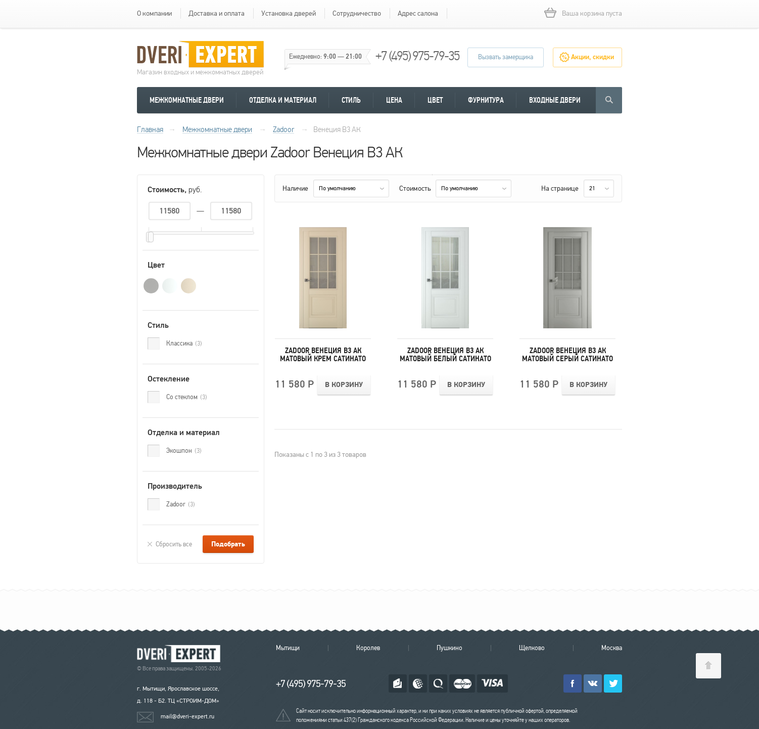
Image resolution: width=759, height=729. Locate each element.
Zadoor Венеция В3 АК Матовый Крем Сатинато (323, 355)
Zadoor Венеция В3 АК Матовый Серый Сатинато (567, 355)
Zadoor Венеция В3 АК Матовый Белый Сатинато (445, 355)
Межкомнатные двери (187, 100)
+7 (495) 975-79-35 (417, 56)
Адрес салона (418, 13)
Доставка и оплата (216, 13)
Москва (611, 648)
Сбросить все (174, 544)
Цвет (435, 100)
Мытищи (288, 648)
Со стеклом (186, 397)
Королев (368, 648)
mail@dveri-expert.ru (187, 716)
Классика (184, 343)
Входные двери (555, 100)
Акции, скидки (592, 57)
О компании (154, 13)
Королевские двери (180, 654)
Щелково (532, 648)
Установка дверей (288, 13)
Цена (394, 100)
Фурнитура (486, 100)
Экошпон (184, 451)
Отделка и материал (282, 100)
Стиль (351, 100)
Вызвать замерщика (505, 57)
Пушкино (449, 648)
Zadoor (180, 504)
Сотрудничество (357, 13)
